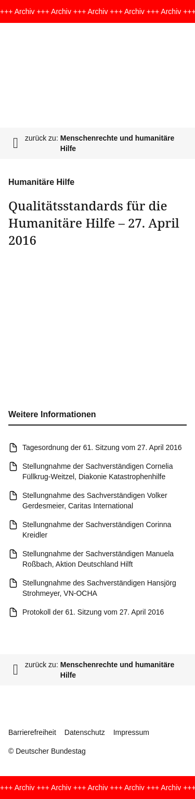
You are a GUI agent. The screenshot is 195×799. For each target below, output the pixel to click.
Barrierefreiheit (32, 732)
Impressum (131, 732)
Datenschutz (84, 732)
